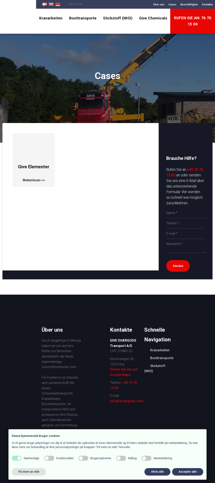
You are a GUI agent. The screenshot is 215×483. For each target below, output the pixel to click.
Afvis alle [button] (157, 471)
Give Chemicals (153, 18)
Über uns (158, 4)
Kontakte (207, 4)
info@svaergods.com (126, 401)
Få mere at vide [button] (28, 471)
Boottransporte (83, 18)
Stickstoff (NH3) (117, 18)
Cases (172, 4)
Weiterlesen (31, 180)
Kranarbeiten (51, 18)
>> (42, 180)
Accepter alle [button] (188, 471)
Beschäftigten (189, 4)
